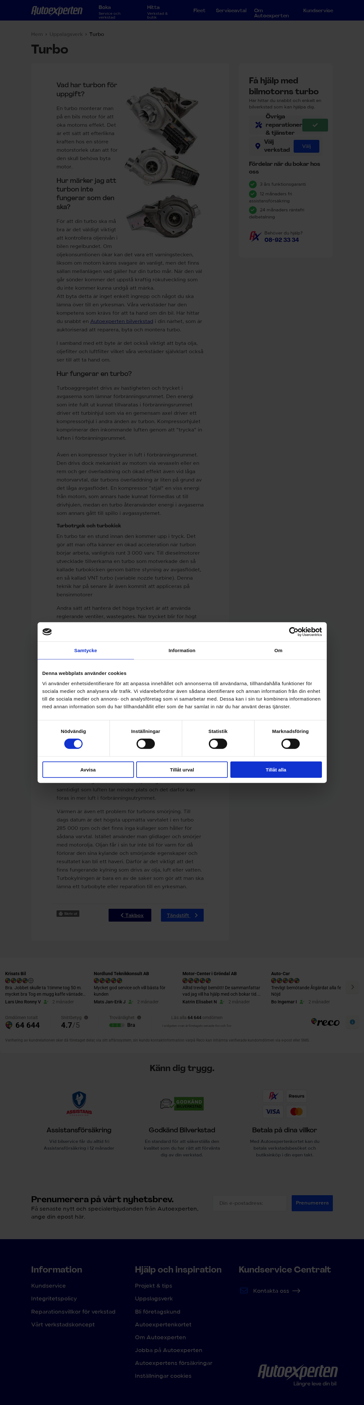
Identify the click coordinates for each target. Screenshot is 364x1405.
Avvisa (88, 769)
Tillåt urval (182, 769)
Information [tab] (182, 650)
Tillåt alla (276, 769)
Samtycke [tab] (85, 650)
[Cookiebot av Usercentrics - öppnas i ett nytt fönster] (294, 632)
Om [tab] (278, 650)
